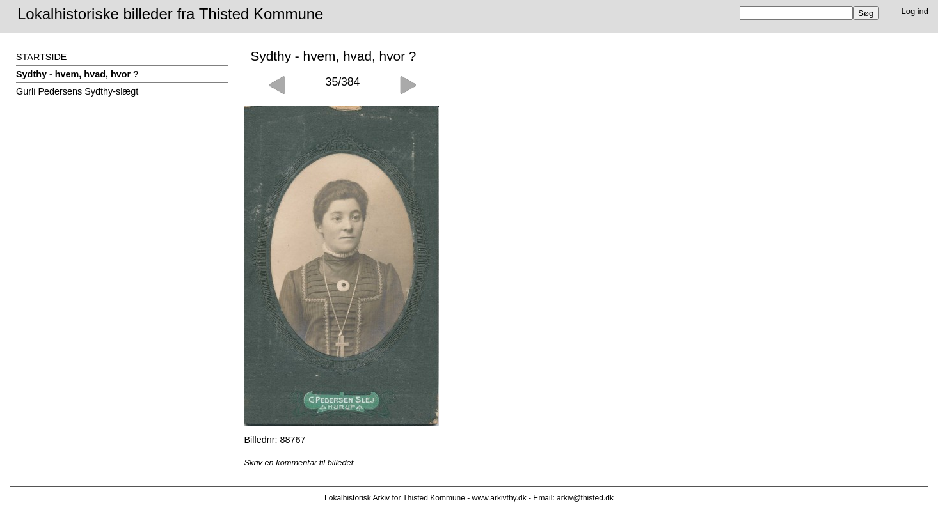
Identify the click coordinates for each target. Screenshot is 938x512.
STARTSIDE (41, 57)
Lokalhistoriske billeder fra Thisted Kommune (170, 13)
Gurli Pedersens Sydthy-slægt (77, 91)
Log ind (915, 11)
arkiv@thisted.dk (585, 497)
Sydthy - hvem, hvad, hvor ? (77, 74)
